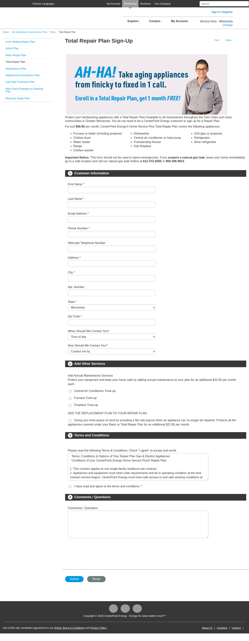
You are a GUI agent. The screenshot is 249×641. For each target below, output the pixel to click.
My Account (113, 3)
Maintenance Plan (16, 68)
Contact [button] (155, 21)
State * (72, 301)
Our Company (163, 3)
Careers (236, 627)
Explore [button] (133, 21)
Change (227, 25)
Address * (74, 257)
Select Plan (12, 48)
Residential (130, 3)
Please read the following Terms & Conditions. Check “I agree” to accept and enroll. (122, 450)
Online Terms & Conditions (69, 627)
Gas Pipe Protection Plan (20, 81)
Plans (53, 32)
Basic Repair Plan (16, 55)
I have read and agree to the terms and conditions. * (108, 486)
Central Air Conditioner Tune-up (95, 390)
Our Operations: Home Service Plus (29, 32)
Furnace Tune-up (85, 397)
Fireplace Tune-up (86, 404)
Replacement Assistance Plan (23, 75)
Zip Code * (75, 316)
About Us (207, 627)
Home (6, 32)
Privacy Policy (98, 627)
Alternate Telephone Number (86, 242)
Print (217, 40)
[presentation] (96, 552)
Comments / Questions (83, 508)
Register (227, 12)
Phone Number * (79, 228)
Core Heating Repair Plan (20, 41)
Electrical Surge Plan (18, 98)
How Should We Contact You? (87, 345)
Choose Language (43, 4)
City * (71, 272)
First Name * (76, 184)
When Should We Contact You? (88, 331)
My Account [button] (180, 21)
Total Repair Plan (15, 61)
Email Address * (78, 213)
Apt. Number (76, 287)
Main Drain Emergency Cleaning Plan (24, 90)
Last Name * (76, 198)
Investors (222, 627)
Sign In (216, 12)
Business (145, 3)
